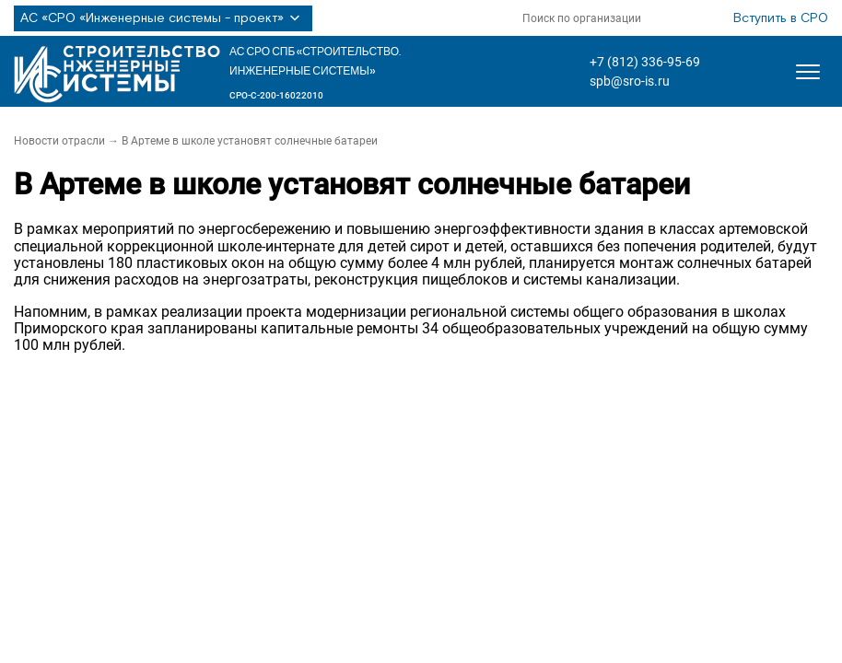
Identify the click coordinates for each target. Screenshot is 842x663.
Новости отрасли (59, 140)
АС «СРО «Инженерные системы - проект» (163, 18)
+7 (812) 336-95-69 (645, 61)
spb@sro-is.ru (630, 81)
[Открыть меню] (808, 72)
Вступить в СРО (780, 18)
